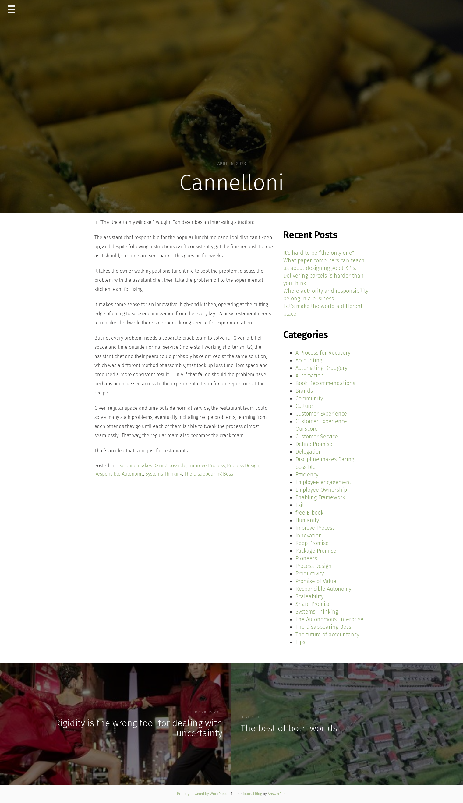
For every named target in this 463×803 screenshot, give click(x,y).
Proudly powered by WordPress (202, 794)
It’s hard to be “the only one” (318, 252)
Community (309, 398)
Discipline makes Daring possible (150, 466)
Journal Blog (253, 794)
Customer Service (316, 436)
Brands (304, 390)
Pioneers (306, 558)
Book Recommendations (325, 383)
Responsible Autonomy (118, 474)
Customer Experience (321, 413)
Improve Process (207, 466)
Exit (299, 505)
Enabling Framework (320, 497)
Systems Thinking (163, 474)
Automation (309, 375)
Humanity (307, 520)
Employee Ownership (321, 489)
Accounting (308, 360)
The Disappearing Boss (208, 474)
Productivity (309, 573)
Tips (300, 642)
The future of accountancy (327, 634)
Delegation (308, 451)
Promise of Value (315, 581)
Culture (304, 406)
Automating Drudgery (321, 368)
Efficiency (306, 474)
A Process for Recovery (322, 352)
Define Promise (313, 444)
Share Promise (313, 604)
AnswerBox (276, 794)
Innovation (308, 535)
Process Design (243, 466)
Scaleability (309, 596)
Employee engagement (323, 482)
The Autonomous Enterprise (329, 619)
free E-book (309, 512)
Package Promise (315, 550)
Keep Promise (312, 543)
